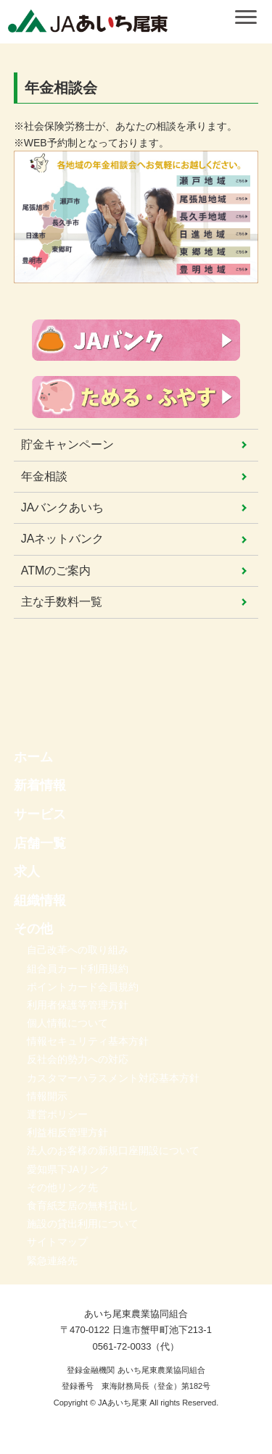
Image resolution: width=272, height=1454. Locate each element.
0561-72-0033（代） (136, 1346)
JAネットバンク (62, 538)
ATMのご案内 (56, 570)
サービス (40, 814)
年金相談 (44, 476)
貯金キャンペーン (67, 444)
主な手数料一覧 (61, 602)
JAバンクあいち (62, 507)
